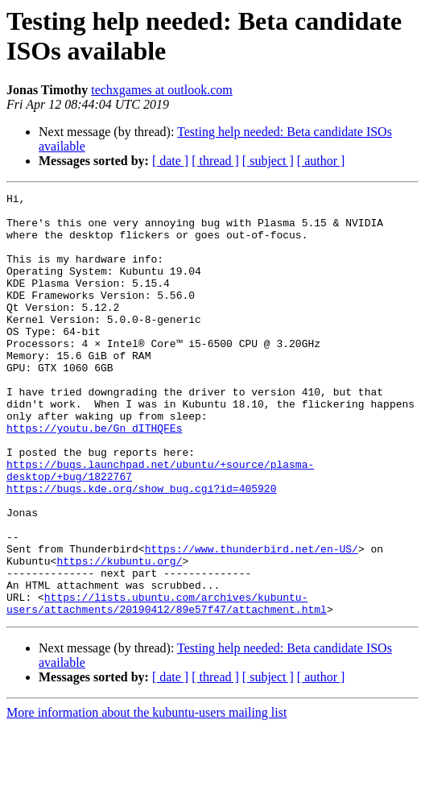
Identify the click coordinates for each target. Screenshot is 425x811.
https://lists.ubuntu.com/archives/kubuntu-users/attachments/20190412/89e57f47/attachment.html (166, 686)
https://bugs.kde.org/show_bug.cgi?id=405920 (141, 548)
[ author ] (321, 161)
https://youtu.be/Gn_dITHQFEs (94, 476)
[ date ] (170, 161)
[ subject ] (268, 161)
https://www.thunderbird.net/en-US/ (251, 621)
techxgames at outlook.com (162, 90)
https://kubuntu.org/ (119, 635)
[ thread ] (215, 161)
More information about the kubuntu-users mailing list (146, 797)
